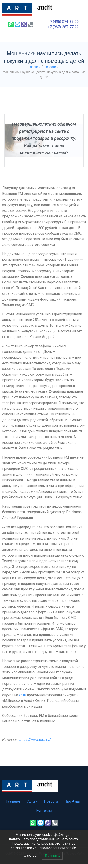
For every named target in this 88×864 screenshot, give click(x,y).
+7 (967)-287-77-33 (63, 27)
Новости (50, 67)
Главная (34, 67)
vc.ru (22, 695)
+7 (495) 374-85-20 (63, 22)
